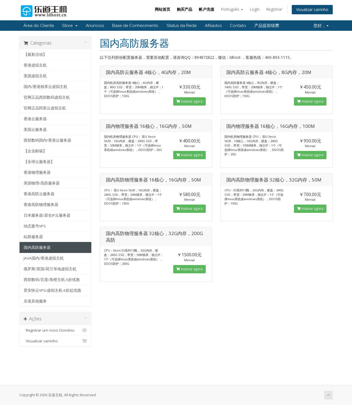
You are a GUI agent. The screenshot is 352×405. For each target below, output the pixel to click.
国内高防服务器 (37, 247)
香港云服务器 (35, 118)
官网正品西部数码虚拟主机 (47, 97)
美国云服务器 (35, 129)
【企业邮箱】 (35, 150)
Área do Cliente (38, 25)
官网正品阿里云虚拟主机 (45, 108)
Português (232, 9)
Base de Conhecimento (135, 25)
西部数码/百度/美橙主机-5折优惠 (52, 279)
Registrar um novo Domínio (55, 330)
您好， (321, 25)
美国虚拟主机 (35, 75)
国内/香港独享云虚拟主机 (45, 86)
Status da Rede (182, 25)
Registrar (274, 9)
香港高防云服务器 (39, 193)
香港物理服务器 (37, 172)
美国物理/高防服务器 (42, 183)
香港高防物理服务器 (41, 204)
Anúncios (95, 25)
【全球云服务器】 (39, 161)
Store (70, 25)
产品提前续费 (266, 25)
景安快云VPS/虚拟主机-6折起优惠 (52, 290)
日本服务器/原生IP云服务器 (47, 215)
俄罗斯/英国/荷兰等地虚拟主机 (50, 268)
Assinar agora (189, 101)
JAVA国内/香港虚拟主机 (44, 258)
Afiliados (213, 25)
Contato (238, 25)
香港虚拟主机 (35, 65)
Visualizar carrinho (312, 9)
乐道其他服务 (35, 301)
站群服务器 (33, 236)
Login (255, 9)
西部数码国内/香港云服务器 (47, 140)
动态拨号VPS (35, 226)
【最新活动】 (35, 54)
